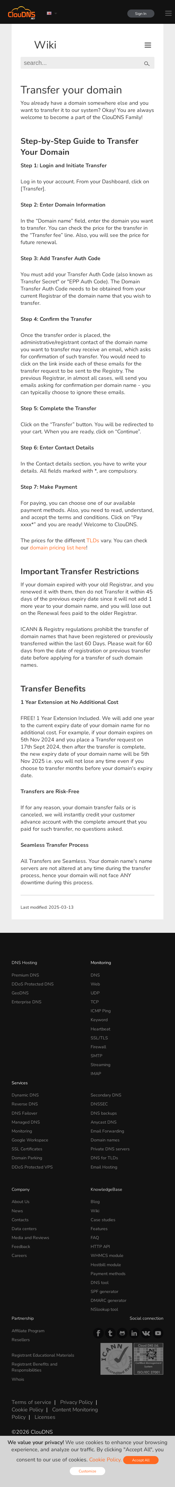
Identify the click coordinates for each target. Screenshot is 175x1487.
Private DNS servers (110, 1149)
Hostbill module (106, 1265)
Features (99, 1229)
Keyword (99, 1020)
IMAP (96, 1074)
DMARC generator (108, 1300)
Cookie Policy (27, 1409)
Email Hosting (104, 1167)
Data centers (24, 1229)
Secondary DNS (106, 1095)
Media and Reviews (30, 1238)
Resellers (21, 1340)
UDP (95, 993)
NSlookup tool (104, 1309)
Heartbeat (100, 1029)
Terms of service (31, 1402)
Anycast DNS (104, 1122)
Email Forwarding (107, 1131)
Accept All (141, 1460)
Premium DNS (25, 975)
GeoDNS (20, 993)
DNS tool (100, 1282)
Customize (87, 1471)
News (17, 1211)
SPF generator (104, 1291)
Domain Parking (27, 1158)
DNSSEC (99, 1104)
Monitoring (101, 963)
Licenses (45, 1417)
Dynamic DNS (25, 1095)
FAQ (95, 1238)
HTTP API (100, 1246)
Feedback (21, 1246)
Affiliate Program (28, 1331)
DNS (95, 975)
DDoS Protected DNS (33, 984)
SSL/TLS (99, 1038)
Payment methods (108, 1274)
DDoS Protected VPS (32, 1167)
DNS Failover (24, 1113)
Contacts (20, 1220)
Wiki (45, 45)
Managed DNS (26, 1122)
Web (95, 984)
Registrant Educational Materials (43, 1355)
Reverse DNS (25, 1104)
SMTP (96, 1056)
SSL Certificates (27, 1149)
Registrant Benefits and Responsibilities (34, 1367)
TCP (95, 1002)
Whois (18, 1379)
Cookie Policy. (105, 1459)
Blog (95, 1202)
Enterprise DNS (26, 1002)
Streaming (100, 1065)
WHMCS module (107, 1255)
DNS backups (104, 1113)
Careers (19, 1255)
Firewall (98, 1047)
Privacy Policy (76, 1402)
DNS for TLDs (104, 1158)
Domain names (105, 1140)
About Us (21, 1202)
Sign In (139, 13)
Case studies (103, 1220)
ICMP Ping (101, 1011)
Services (20, 1083)
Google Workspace (30, 1140)
